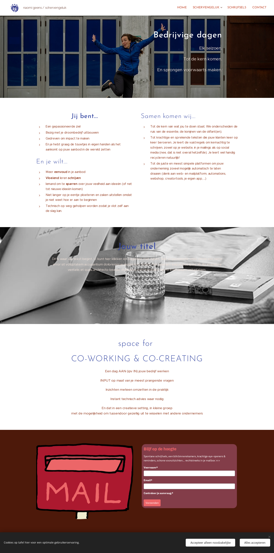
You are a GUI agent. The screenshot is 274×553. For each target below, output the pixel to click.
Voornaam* (151, 467)
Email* (148, 480)
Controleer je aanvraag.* (158, 493)
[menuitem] (184, 8)
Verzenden (152, 503)
